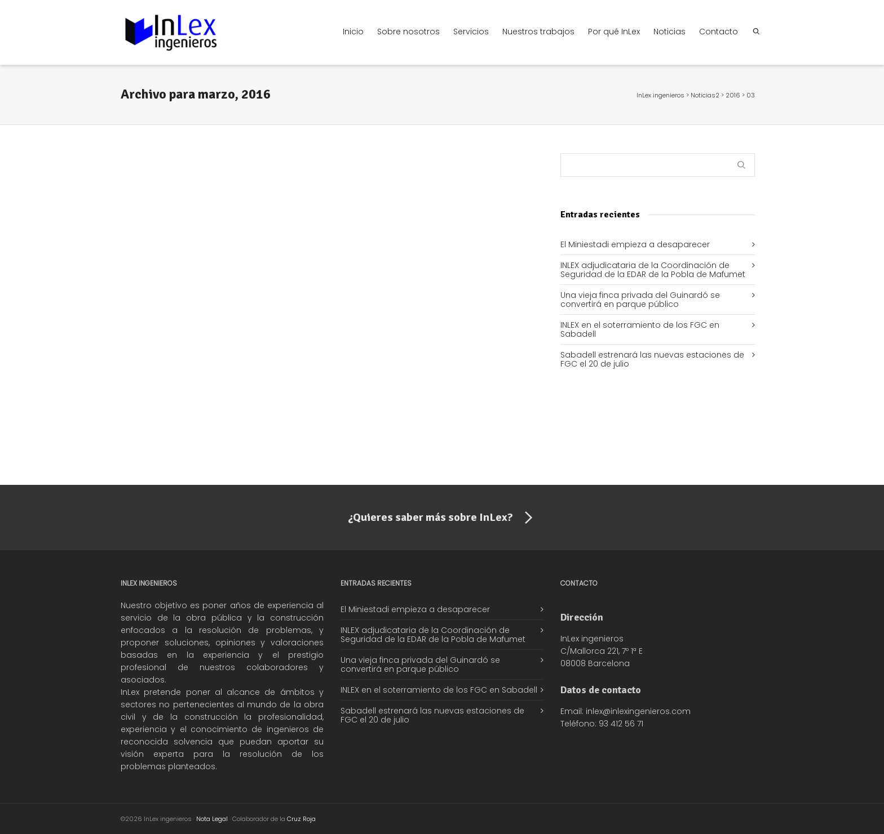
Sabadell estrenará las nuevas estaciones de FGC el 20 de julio (652, 359)
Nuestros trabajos (538, 31)
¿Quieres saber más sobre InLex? (442, 518)
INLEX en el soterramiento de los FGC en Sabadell (639, 329)
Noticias (669, 31)
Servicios (471, 31)
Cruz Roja (301, 818)
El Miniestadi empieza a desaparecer (635, 244)
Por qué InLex (614, 31)
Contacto (718, 31)
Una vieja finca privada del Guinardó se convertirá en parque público (640, 299)
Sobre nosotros (408, 31)
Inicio (353, 31)
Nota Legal (212, 818)
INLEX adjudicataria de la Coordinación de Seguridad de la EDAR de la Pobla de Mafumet (652, 270)
